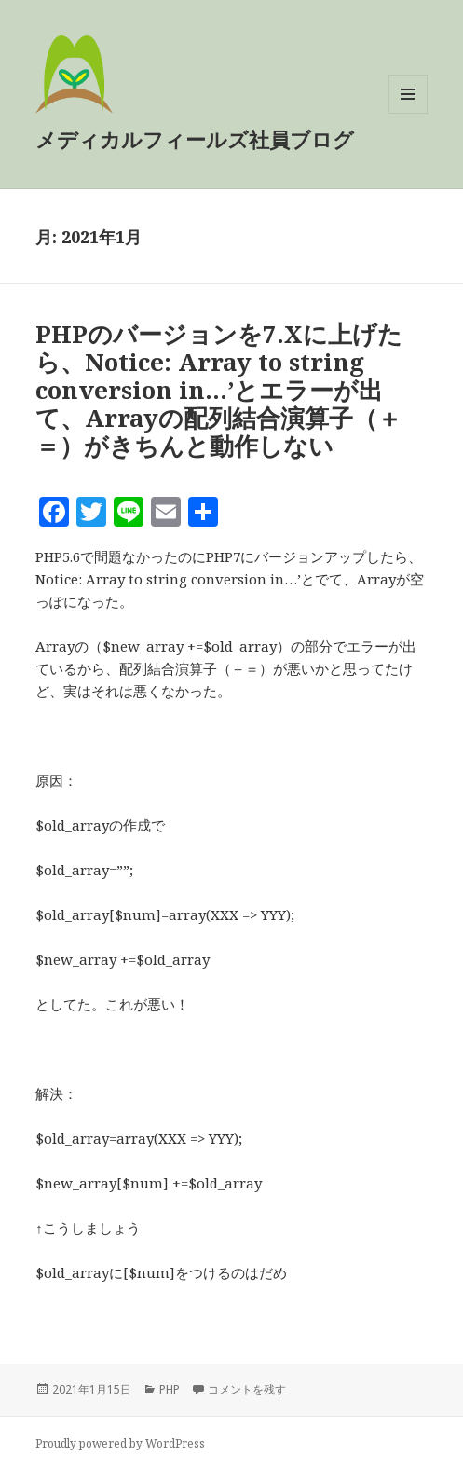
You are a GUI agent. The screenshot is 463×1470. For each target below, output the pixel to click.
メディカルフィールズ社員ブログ (194, 139)
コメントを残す (247, 1389)
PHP (169, 1389)
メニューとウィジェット (408, 113)
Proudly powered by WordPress (120, 1443)
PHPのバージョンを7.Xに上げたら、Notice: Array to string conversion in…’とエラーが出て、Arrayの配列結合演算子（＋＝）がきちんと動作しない (218, 389)
